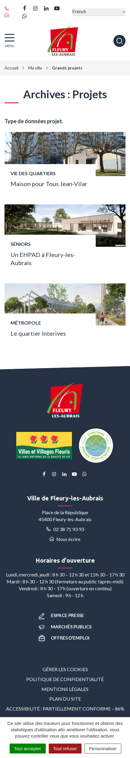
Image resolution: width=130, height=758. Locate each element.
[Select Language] (98, 12)
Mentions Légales (65, 689)
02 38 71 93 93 (65, 529)
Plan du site (65, 698)
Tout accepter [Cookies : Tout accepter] (27, 748)
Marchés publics (65, 626)
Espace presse (61, 615)
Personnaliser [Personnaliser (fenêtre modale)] (103, 748)
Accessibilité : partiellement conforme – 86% (65, 708)
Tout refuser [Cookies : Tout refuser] (65, 748)
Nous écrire (65, 539)
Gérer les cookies (65, 669)
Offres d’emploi (64, 637)
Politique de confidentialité (65, 679)
